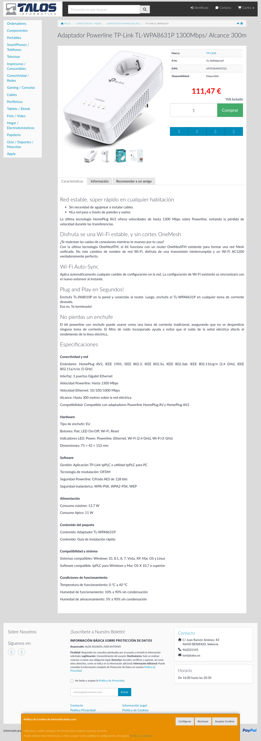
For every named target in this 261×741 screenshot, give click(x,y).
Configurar (185, 721)
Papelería (14, 135)
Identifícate (199, 7)
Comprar (230, 110)
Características (72, 181)
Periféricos (15, 102)
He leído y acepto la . (100, 680)
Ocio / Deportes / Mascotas (20, 144)
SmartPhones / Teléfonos (18, 47)
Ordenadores (16, 23)
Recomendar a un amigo (134, 181)
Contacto (223, 7)
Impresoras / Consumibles (16, 66)
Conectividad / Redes (18, 77)
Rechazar (203, 721)
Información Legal (134, 705)
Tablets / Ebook (18, 109)
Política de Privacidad (111, 680)
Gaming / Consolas (21, 87)
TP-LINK (211, 53)
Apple (11, 154)
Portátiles (14, 38)
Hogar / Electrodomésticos (20, 125)
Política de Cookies (141, 735)
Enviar (124, 692)
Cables (12, 95)
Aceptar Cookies (224, 721)
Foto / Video (16, 116)
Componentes (17, 30)
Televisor (13, 57)
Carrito (246, 7)
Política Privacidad (83, 710)
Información (100, 181)
